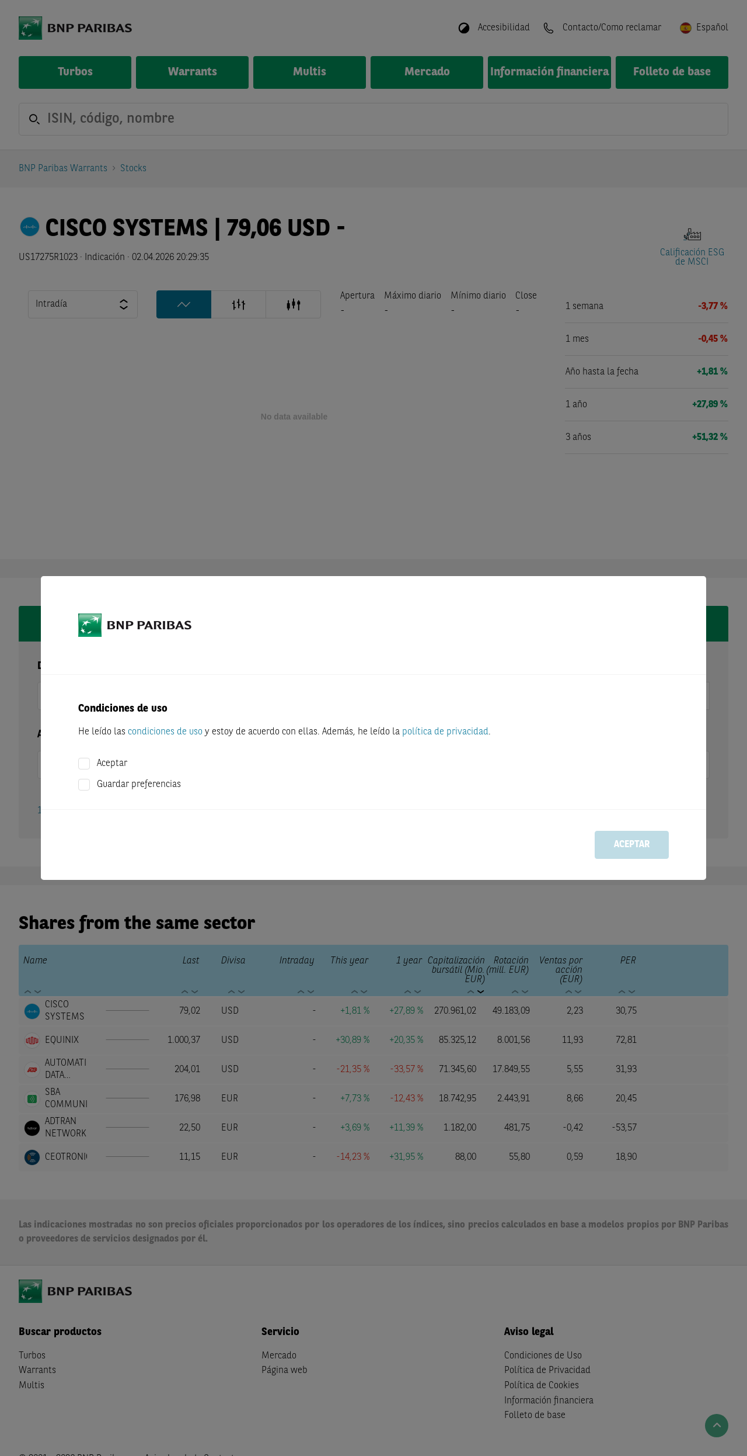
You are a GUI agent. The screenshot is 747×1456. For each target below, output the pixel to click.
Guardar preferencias (139, 784)
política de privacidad (445, 732)
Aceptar (112, 763)
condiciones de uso (165, 732)
